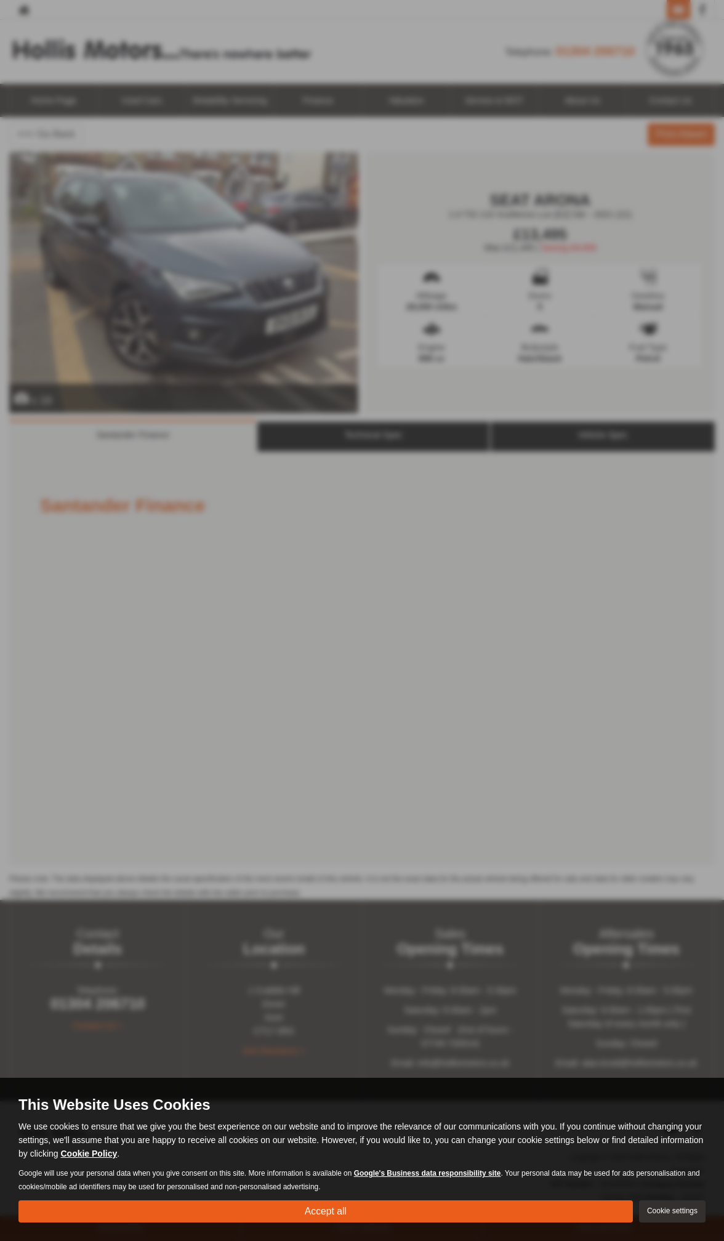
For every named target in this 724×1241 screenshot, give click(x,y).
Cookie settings (672, 1211)
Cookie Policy (88, 1153)
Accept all (325, 1210)
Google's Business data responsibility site (427, 1173)
